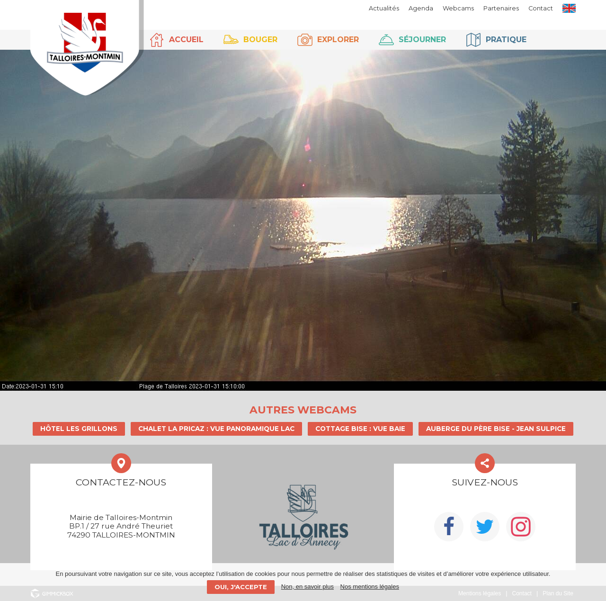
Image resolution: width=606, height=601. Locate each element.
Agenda (421, 8)
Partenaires (501, 8)
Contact (540, 8)
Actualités (384, 8)
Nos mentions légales (369, 586)
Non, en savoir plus (307, 586)
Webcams (458, 8)
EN (569, 8)
